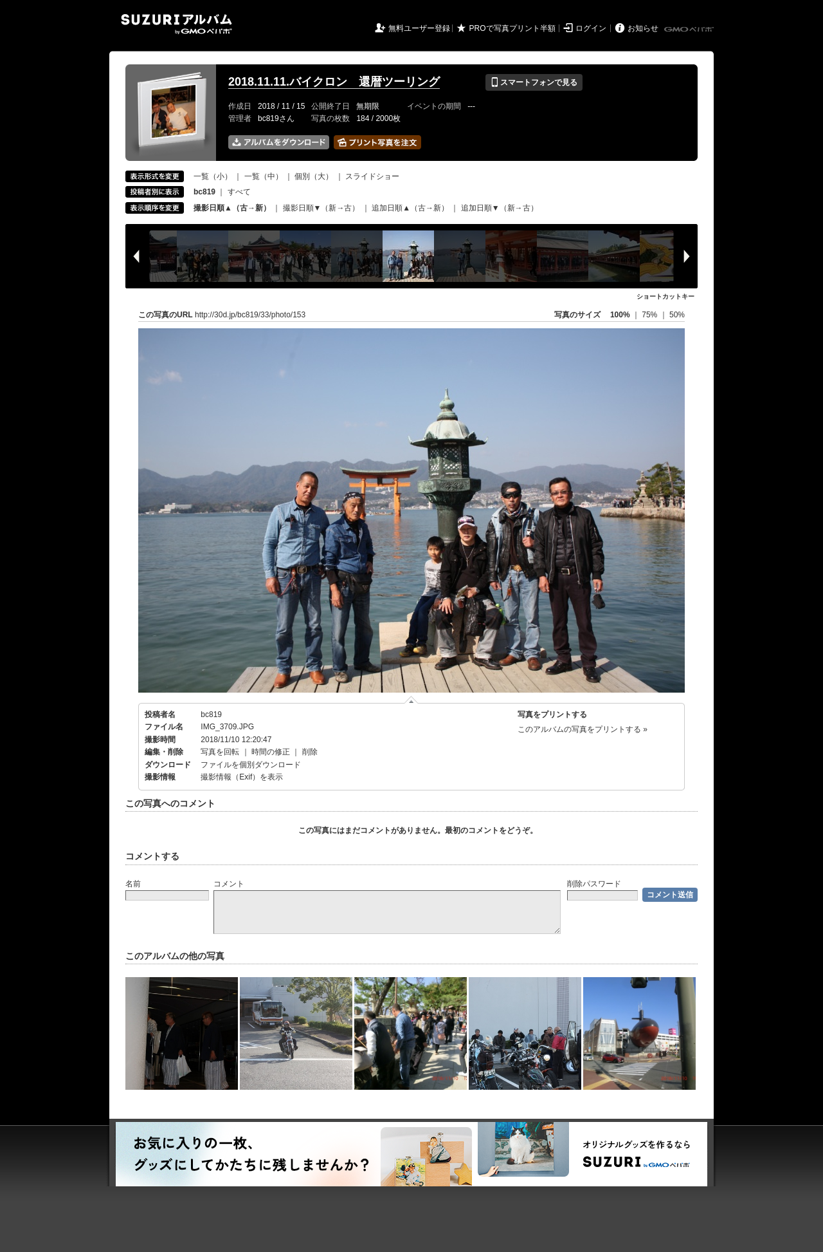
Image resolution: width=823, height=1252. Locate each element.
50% (677, 314)
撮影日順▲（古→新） (232, 207)
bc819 (211, 714)
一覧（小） (213, 176)
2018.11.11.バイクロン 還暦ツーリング (334, 81)
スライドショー (372, 176)
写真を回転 (220, 751)
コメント (228, 883)
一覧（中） (263, 176)
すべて (239, 191)
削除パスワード (594, 883)
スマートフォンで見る (534, 82)
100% (620, 314)
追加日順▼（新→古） (499, 207)
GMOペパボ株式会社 (690, 29)
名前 (133, 883)
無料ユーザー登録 (419, 28)
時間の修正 (270, 751)
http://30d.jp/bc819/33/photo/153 (250, 314)
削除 (310, 751)
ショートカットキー (665, 296)
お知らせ (643, 28)
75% (650, 314)
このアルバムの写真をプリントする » (582, 729)
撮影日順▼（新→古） (321, 207)
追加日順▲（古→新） (410, 207)
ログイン (590, 28)
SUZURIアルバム (176, 24)
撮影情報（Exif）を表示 (242, 776)
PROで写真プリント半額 (512, 28)
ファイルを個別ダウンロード (251, 764)
